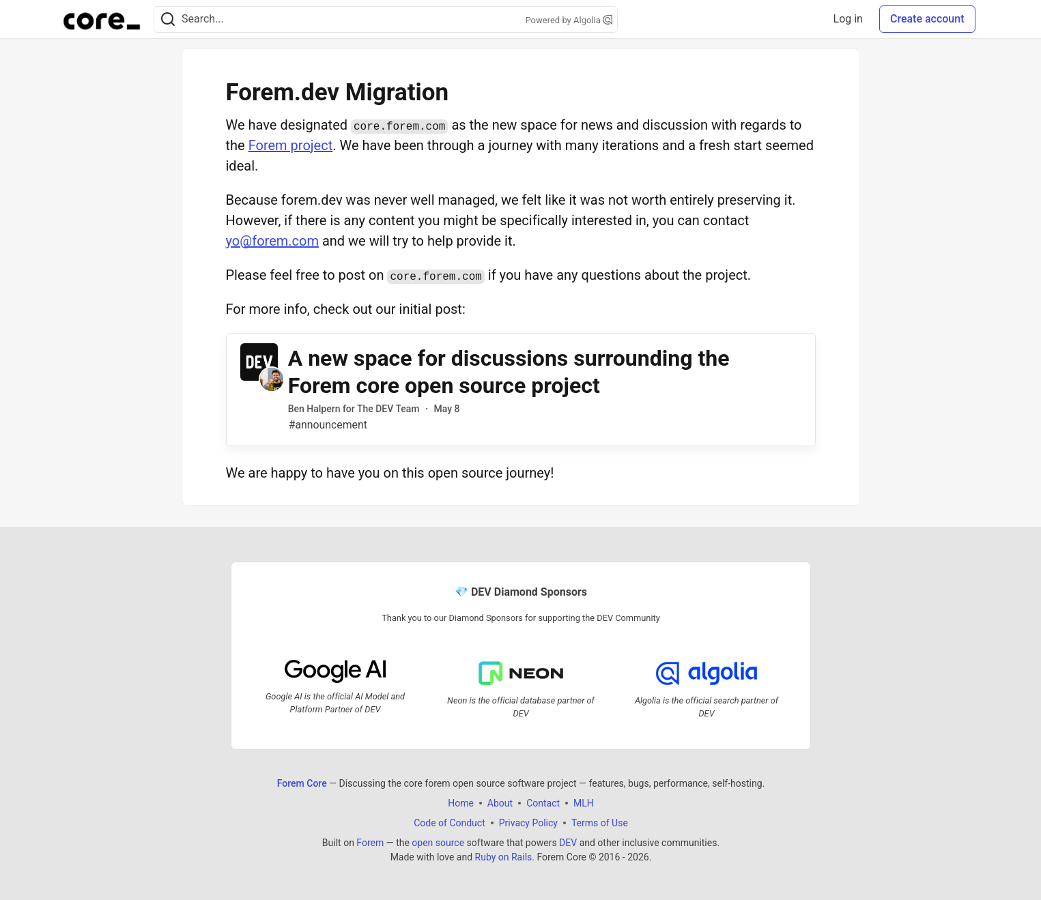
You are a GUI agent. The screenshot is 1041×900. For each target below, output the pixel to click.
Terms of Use (599, 822)
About (499, 803)
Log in (848, 18)
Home (461, 803)
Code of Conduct (449, 822)
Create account (927, 18)
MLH (583, 803)
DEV (568, 842)
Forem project (290, 145)
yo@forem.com (272, 241)
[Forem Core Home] (102, 19)
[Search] (168, 19)
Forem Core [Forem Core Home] (301, 783)
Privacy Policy (527, 822)
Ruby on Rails (503, 857)
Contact (543, 803)
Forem (370, 842)
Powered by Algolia (568, 20)
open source (438, 842)
